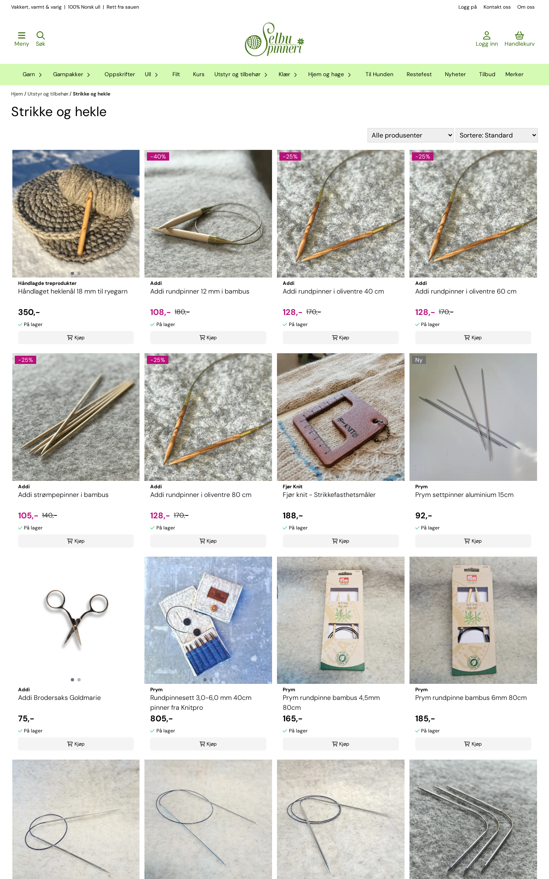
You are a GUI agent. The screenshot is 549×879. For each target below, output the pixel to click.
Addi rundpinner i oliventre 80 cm (200, 494)
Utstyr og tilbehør (49, 94)
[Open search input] (40, 39)
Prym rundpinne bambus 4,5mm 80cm (331, 702)
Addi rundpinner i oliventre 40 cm (333, 291)
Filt (176, 74)
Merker (514, 74)
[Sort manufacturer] (411, 135)
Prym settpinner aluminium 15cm (464, 494)
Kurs (199, 74)
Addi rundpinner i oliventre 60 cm (465, 291)
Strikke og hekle (91, 94)
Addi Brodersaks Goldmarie (59, 697)
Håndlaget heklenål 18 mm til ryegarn (73, 291)
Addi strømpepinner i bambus (63, 494)
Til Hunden (379, 74)
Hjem (17, 94)
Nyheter (455, 74)
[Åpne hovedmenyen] (22, 39)
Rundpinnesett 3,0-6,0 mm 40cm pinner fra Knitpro (200, 702)
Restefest (419, 74)
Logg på (467, 7)
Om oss (526, 7)
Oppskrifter (120, 74)
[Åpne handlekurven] (519, 39)
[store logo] (274, 39)
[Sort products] (497, 135)
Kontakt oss (497, 7)
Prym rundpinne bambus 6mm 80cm (471, 697)
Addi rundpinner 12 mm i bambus (199, 291)
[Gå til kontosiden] (486, 39)
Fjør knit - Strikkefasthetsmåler (329, 494)
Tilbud (487, 74)
